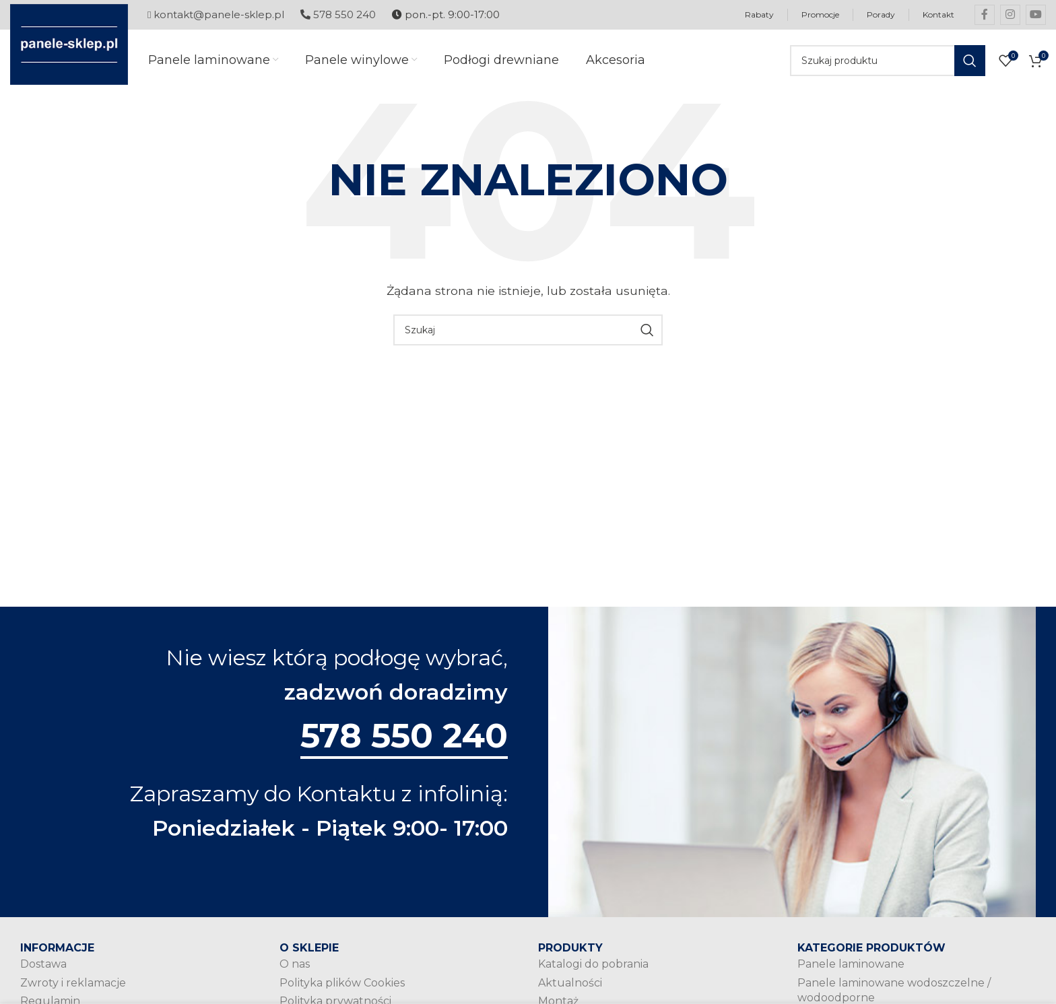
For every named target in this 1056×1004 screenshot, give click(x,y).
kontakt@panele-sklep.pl (215, 14)
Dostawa (43, 964)
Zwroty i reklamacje (73, 982)
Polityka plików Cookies (342, 982)
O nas (294, 964)
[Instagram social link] (1010, 15)
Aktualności (570, 982)
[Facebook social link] (985, 15)
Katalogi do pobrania (593, 964)
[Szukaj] (887, 60)
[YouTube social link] (1036, 15)
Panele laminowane (850, 964)
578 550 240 (338, 14)
